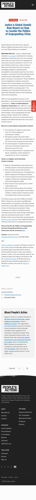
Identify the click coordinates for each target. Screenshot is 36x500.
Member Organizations (8, 418)
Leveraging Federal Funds (25, 431)
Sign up (3, 474)
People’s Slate (23, 441)
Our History (5, 415)
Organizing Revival (25, 412)
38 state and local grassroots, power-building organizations (17, 320)
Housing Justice (24, 427)
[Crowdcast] (15, 481)
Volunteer (4, 468)
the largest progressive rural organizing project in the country (17, 339)
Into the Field (23, 418)
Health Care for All (25, 424)
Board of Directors (7, 426)
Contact (4, 433)
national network (10, 259)
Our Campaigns (24, 422)
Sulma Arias (5, 423)
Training (21, 415)
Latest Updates (6, 443)
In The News (5, 449)
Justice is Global (6, 245)
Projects (21, 451)
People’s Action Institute (9, 421)
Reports (4, 452)
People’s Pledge (24, 444)
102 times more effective (9, 219)
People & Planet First (25, 434)
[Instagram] (8, 481)
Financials (4, 492)
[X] (19, 368)
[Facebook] (23, 368)
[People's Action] (10, 388)
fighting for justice (10, 324)
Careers (4, 430)
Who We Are (5, 413)
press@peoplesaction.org (9, 237)
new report (12, 56)
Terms (16, 492)
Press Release (13, 20)
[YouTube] (11, 481)
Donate (3, 471)
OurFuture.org (6, 458)
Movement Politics (25, 439)
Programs (22, 448)
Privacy (11, 492)
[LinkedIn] (27, 368)
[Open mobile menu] (33, 5)
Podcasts (4, 455)
